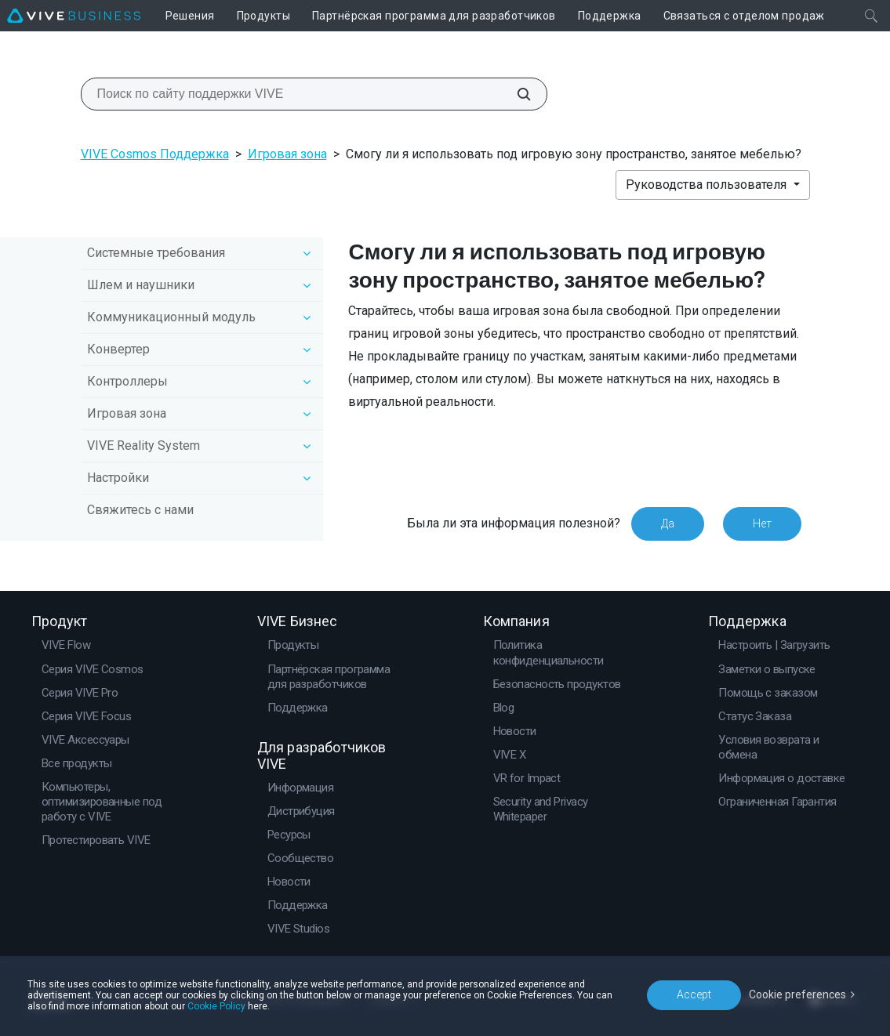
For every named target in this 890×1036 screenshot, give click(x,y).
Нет (762, 523)
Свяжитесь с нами (140, 509)
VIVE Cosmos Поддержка (155, 154)
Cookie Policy (216, 1006)
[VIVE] (73, 16)
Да (667, 523)
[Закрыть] (871, 15)
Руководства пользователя (708, 184)
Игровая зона (287, 154)
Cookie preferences (797, 994)
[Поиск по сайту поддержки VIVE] (515, 94)
